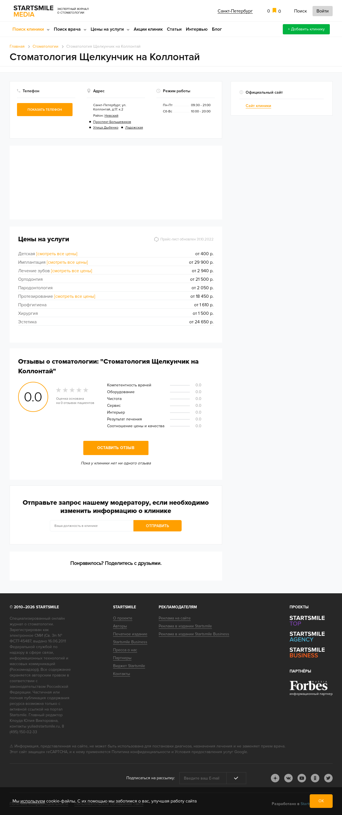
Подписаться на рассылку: (150, 778)
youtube (302, 778)
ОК (321, 801)
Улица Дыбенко (105, 127)
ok (315, 778)
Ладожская (134, 127)
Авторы (120, 626)
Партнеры (122, 657)
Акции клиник (148, 29)
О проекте (122, 618)
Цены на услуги (107, 29)
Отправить (157, 525)
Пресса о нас (125, 650)
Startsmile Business (130, 642)
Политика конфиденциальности (141, 751)
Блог (217, 29)
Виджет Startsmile (129, 665)
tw (328, 778)
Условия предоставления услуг (204, 751)
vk (288, 778)
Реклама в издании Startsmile (185, 626)
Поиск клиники (28, 29)
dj (275, 778)
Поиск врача (67, 29)
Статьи (174, 29)
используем (32, 801)
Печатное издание (130, 634)
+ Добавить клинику (306, 29)
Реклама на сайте (175, 618)
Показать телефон (44, 110)
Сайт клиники (258, 105)
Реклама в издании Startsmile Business (194, 634)
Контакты (121, 673)
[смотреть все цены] (56, 254)
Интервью (197, 29)
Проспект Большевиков (112, 122)
